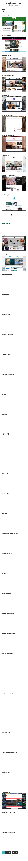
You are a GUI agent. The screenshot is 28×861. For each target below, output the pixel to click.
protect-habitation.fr (8, 633)
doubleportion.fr (7, 593)
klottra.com (5, 673)
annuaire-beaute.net (8, 812)
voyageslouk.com (7, 334)
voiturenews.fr (6, 36)
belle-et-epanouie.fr (8, 75)
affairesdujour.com (7, 434)
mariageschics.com (8, 653)
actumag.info (6, 314)
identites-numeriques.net (10, 533)
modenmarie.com (7, 274)
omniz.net (5, 573)
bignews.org (6, 772)
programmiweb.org (8, 613)
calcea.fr (4, 513)
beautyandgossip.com (8, 135)
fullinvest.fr (5, 155)
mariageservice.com (8, 454)
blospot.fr (5, 414)
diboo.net (5, 474)
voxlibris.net (6, 733)
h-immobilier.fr (6, 55)
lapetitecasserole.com (8, 832)
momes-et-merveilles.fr (9, 175)
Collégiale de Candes (14, 3)
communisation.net (8, 374)
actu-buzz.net (6, 95)
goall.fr (4, 394)
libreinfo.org (6, 354)
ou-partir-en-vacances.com (10, 255)
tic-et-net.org (6, 494)
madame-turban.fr (8, 115)
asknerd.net (5, 294)
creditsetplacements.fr (9, 195)
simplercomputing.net (9, 693)
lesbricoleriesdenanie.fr (9, 752)
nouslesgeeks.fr (7, 553)
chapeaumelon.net (7, 235)
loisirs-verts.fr (6, 16)
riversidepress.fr (7, 215)
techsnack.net (6, 792)
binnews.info (6, 713)
